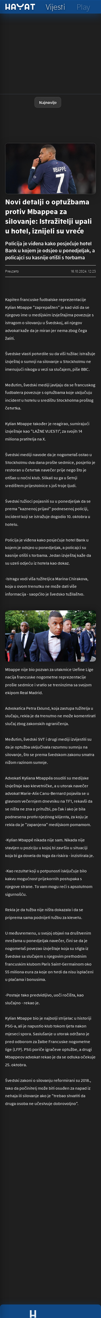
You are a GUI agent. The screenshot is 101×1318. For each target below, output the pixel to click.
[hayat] (20, 7)
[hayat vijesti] (55, 7)
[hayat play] (83, 7)
